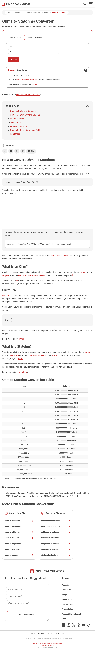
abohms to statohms (55, 555)
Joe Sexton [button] (12, 145)
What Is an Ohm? (17, 118)
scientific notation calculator (26, 80)
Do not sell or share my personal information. (47, 643)
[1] (73, 275)
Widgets (65, 595)
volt (52, 275)
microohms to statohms (55, 526)
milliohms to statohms (55, 532)
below (34, 84)
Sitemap (65, 619)
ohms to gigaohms (19, 549)
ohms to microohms (19, 526)
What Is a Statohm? (19, 126)
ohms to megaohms (19, 544)
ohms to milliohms (19, 532)
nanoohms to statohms (55, 521)
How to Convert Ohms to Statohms (25, 115)
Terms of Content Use (47, 645)
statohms (23, 372)
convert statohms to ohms (28, 94)
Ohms (46, 12)
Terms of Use (67, 604)
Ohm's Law (16, 122)
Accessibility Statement (71, 614)
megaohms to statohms (55, 544)
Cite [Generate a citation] (31, 151)
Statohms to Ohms (35, 38)
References (15, 134)
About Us (65, 585)
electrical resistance (58, 255)
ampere (5, 275)
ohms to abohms (19, 555)
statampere (13, 355)
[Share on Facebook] (10, 151)
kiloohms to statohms (55, 538)
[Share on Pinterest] (22, 151)
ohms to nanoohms (19, 521)
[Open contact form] (86, 70)
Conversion (18, 12)
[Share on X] (16, 151)
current (83, 272)
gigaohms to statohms (55, 549)
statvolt (55, 355)
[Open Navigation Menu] (90, 4)
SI (17, 280)
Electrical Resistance (33, 12)
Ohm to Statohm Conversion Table (25, 130)
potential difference (36, 355)
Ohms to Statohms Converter (23, 111)
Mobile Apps (67, 599)
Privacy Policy (67, 609)
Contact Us (66, 590)
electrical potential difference (31, 275)
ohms (21, 339)
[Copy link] (4, 151)
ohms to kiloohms (19, 538)
